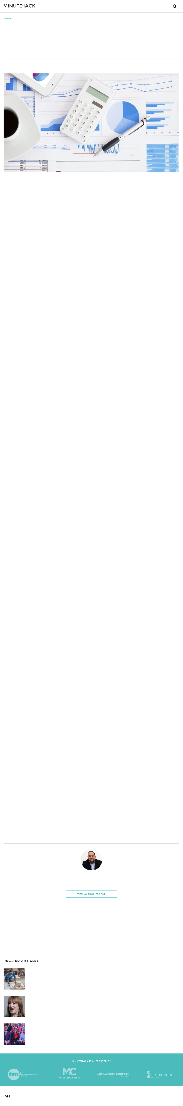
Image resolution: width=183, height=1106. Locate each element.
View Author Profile (91, 894)
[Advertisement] (91, 928)
